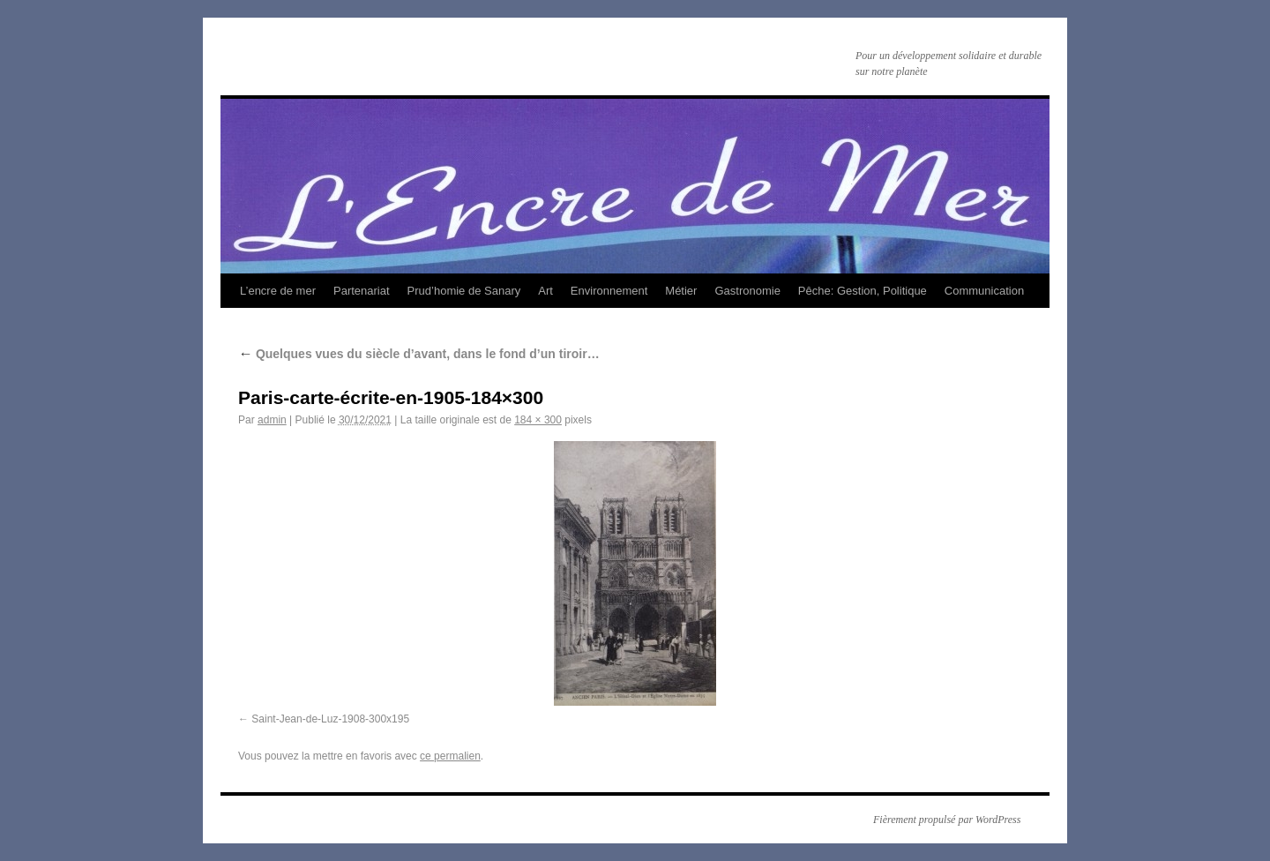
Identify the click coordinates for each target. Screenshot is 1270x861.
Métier (681, 290)
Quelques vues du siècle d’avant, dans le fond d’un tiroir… (419, 354)
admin (272, 420)
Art (545, 290)
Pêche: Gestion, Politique (862, 290)
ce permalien (450, 756)
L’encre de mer (278, 290)
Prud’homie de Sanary (464, 290)
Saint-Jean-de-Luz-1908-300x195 (330, 719)
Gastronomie (747, 290)
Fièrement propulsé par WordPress (946, 819)
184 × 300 (538, 420)
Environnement (609, 290)
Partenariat (361, 290)
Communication (984, 290)
